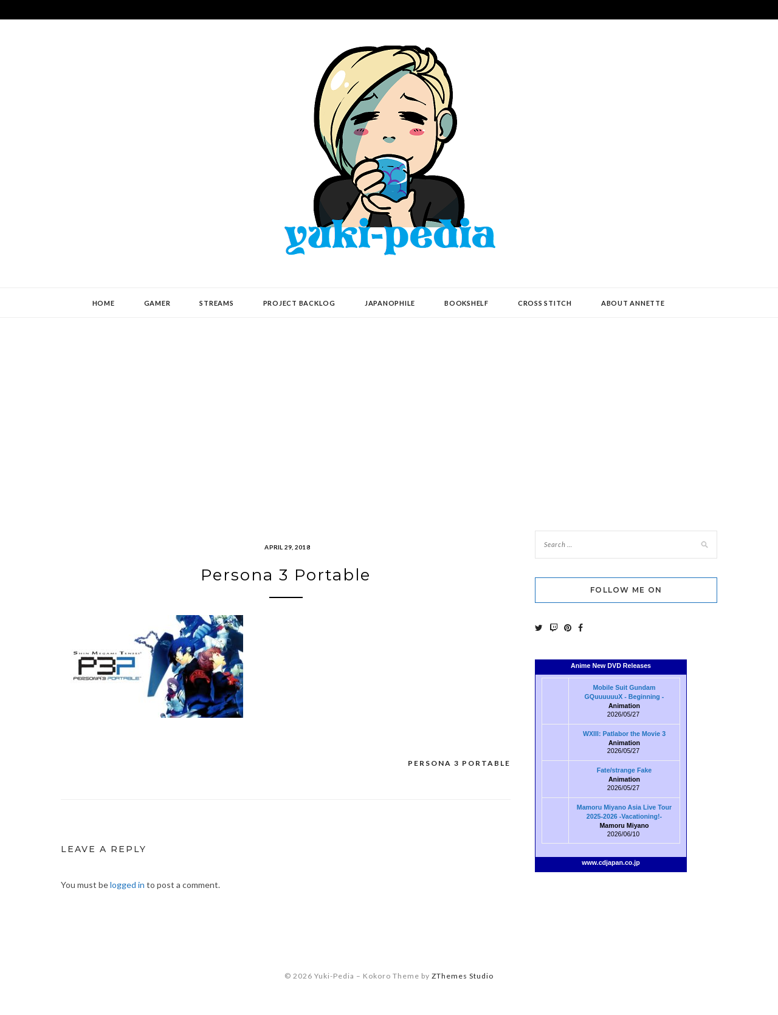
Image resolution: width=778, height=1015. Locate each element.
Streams (216, 303)
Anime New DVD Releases (611, 665)
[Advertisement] (389, 415)
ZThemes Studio (463, 975)
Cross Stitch (545, 303)
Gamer (157, 303)
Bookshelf (466, 303)
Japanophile (390, 303)
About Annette (633, 303)
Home (103, 303)
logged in (127, 884)
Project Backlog (299, 303)
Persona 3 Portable (459, 763)
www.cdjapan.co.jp (611, 862)
